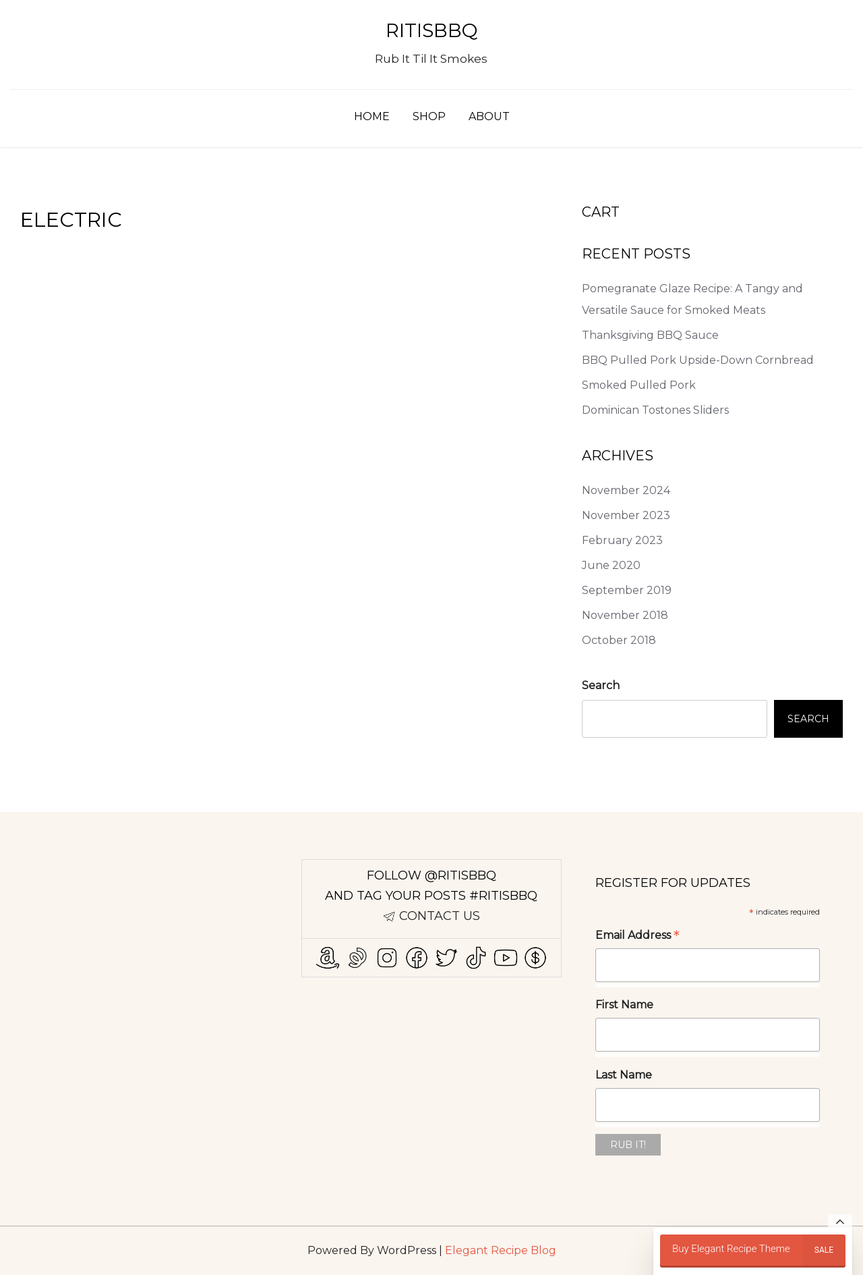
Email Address (637, 936)
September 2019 (627, 590)
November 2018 (625, 615)
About (489, 116)
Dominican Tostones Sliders (655, 410)
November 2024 (626, 490)
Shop (429, 116)
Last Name (623, 1074)
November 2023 (626, 515)
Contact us (439, 915)
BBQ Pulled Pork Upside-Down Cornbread (698, 360)
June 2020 (611, 565)
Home (372, 116)
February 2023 (622, 540)
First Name (624, 1004)
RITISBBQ (431, 30)
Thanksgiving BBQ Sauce (650, 335)
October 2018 (619, 640)
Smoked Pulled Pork (639, 385)
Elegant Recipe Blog (500, 1250)
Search (601, 685)
